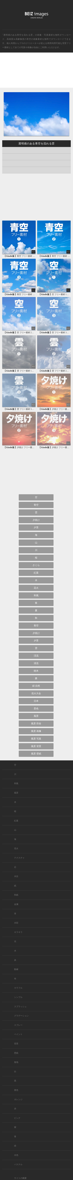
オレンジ (18, 1099)
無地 (16, 1062)
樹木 (36, 671)
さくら (36, 565)
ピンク (17, 1118)
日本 (36, 701)
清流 (36, 663)
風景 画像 (36, 731)
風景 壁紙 (36, 753)
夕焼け (36, 520)
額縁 (16, 969)
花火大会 (36, 693)
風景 (36, 716)
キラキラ (18, 932)
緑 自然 (36, 686)
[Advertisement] (36, 73)
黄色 (16, 1090)
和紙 (16, 895)
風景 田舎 (36, 723)
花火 (36, 588)
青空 (29, 39)
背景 (16, 1044)
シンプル (18, 997)
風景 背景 (36, 746)
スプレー (18, 1025)
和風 (36, 595)
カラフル (18, 988)
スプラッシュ (20, 1006)
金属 (16, 904)
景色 (36, 708)
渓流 (36, 655)
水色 (16, 1155)
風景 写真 (36, 738)
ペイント (18, 1034)
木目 (16, 876)
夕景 (36, 527)
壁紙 (16, 1053)
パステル (18, 1164)
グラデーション (21, 1016)
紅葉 (36, 572)
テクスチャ (19, 858)
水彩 (16, 923)
